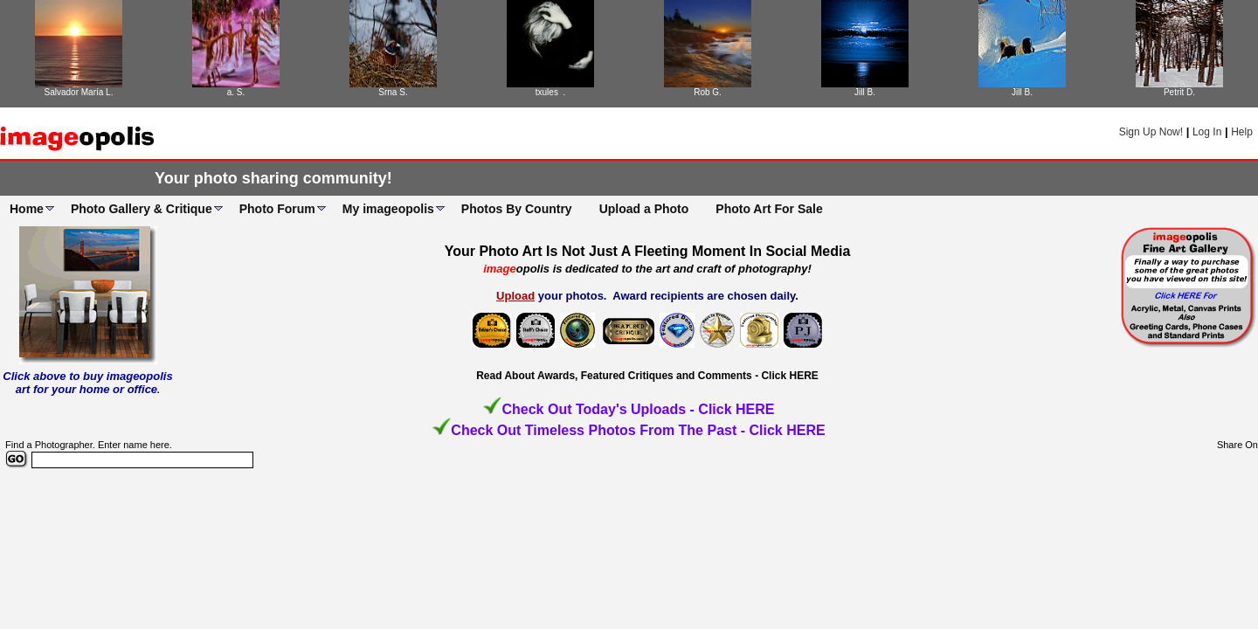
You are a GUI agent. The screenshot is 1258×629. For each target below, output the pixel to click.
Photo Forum (277, 209)
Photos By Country (516, 209)
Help (1242, 132)
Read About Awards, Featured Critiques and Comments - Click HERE (647, 376)
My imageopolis (388, 209)
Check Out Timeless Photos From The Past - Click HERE (638, 430)
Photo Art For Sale (768, 209)
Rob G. (708, 92)
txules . (550, 92)
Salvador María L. (79, 92)
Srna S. (392, 92)
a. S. (236, 92)
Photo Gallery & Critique (141, 209)
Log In (1206, 132)
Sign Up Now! (1151, 132)
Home (27, 209)
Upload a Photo (644, 209)
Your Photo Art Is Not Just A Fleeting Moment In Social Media (648, 251)
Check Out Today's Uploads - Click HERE (637, 409)
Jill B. (864, 92)
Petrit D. (1179, 92)
